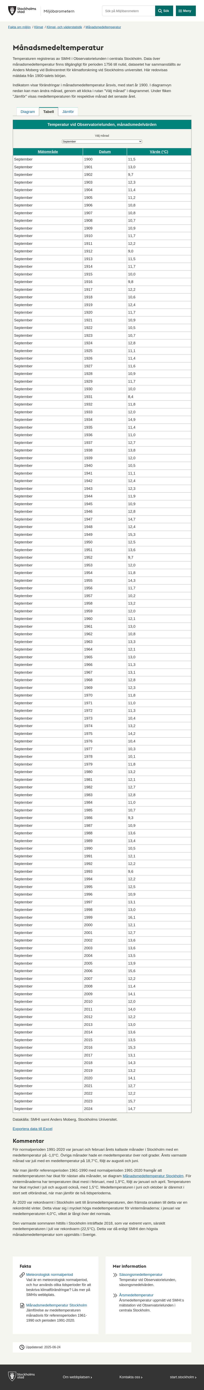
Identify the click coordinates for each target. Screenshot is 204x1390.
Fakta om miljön (19, 27)
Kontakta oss (130, 1377)
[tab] (28, 111)
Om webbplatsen (76, 1377)
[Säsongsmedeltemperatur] (148, 1281)
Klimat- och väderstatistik (64, 27)
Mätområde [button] (48, 152)
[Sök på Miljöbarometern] (128, 11)
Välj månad (102, 135)
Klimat (38, 27)
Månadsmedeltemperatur (103, 27)
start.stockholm (182, 1377)
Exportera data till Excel (33, 1129)
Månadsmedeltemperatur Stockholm (153, 1176)
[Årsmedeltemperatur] (148, 1304)
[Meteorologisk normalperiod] (55, 1286)
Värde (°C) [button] (159, 152)
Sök (166, 11)
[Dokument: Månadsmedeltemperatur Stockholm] (55, 1314)
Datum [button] (105, 152)
